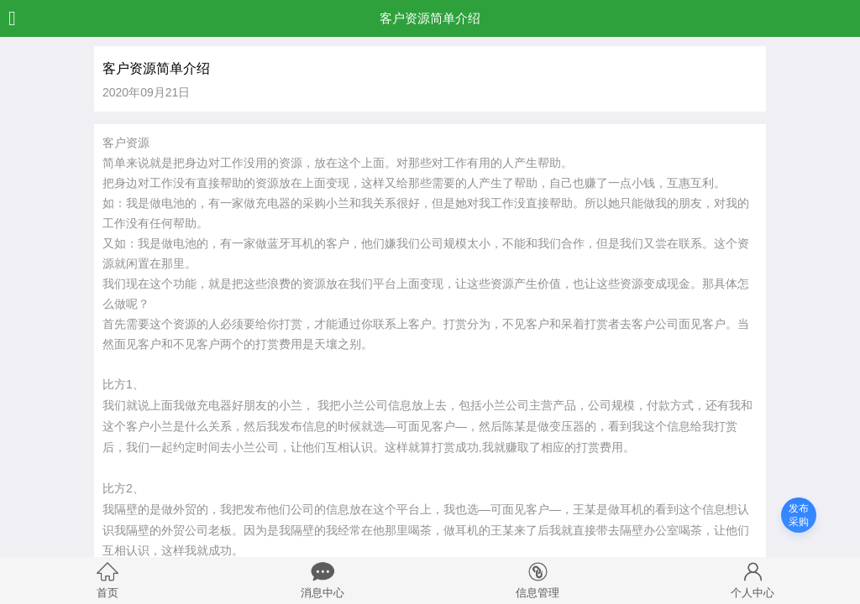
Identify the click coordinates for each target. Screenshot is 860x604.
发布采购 (799, 515)
